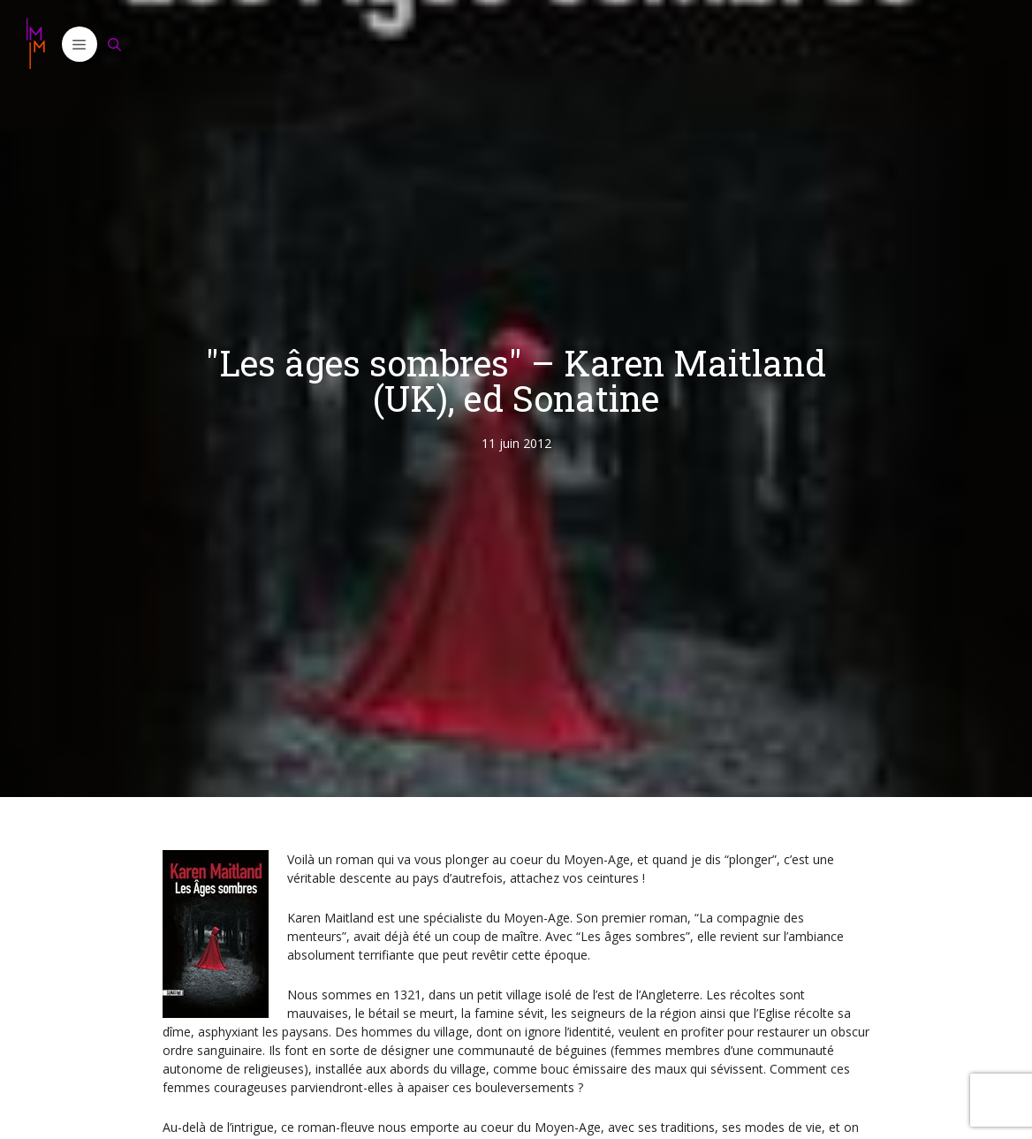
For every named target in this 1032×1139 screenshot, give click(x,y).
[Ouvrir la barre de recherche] (115, 44)
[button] (79, 44)
